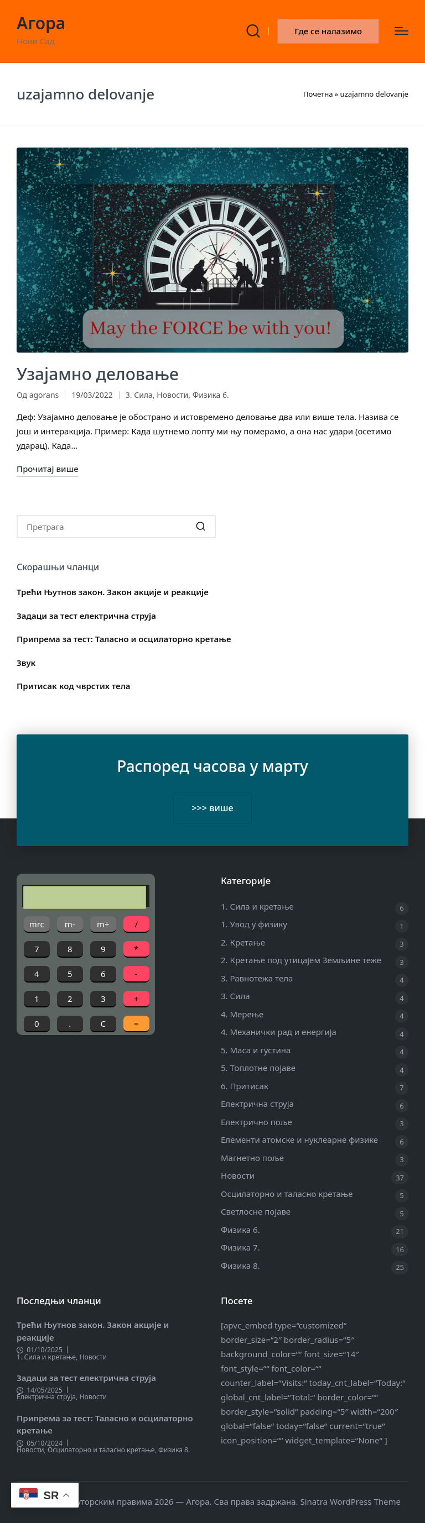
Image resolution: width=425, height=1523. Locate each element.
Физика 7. (240, 1247)
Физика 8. (240, 1265)
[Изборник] (401, 31)
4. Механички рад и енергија (278, 1031)
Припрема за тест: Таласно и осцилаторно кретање (124, 638)
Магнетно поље (252, 1157)
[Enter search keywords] (116, 526)
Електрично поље (256, 1121)
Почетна (318, 94)
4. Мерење (242, 1014)
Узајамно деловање (98, 374)
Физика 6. (211, 395)
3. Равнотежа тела (257, 978)
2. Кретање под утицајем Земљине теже (301, 959)
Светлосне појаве (256, 1211)
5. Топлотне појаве (258, 1067)
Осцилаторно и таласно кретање (287, 1193)
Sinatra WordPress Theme (350, 1501)
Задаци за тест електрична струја (86, 615)
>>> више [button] (212, 808)
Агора (41, 23)
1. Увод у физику (254, 923)
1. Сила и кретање (257, 906)
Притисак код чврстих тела (74, 685)
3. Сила (139, 395)
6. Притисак (244, 1085)
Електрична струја (257, 1103)
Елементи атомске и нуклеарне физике (299, 1139)
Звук (26, 662)
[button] (328, 31)
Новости (172, 395)
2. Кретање (243, 942)
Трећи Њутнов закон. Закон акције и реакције (113, 591)
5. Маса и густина (256, 1049)
